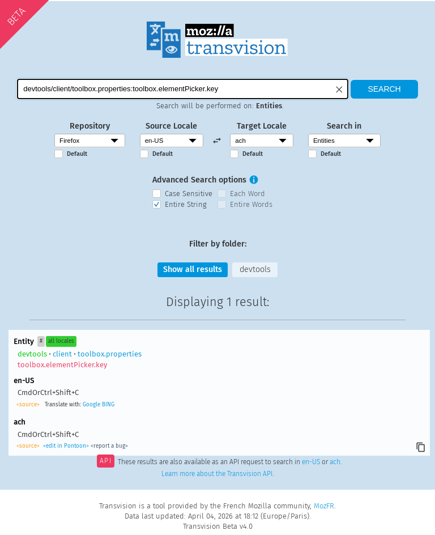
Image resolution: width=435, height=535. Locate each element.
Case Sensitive (188, 193)
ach (335, 462)
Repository (90, 126)
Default (77, 154)
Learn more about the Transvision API (216, 474)
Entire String (186, 204)
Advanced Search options (199, 180)
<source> (28, 404)
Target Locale (262, 126)
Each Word (247, 193)
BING (108, 404)
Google (91, 404)
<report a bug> (109, 446)
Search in (344, 126)
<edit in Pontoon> (66, 446)
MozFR (324, 506)
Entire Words (251, 204)
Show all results (192, 269)
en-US (311, 462)
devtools (255, 269)
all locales (61, 341)
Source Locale (171, 126)
